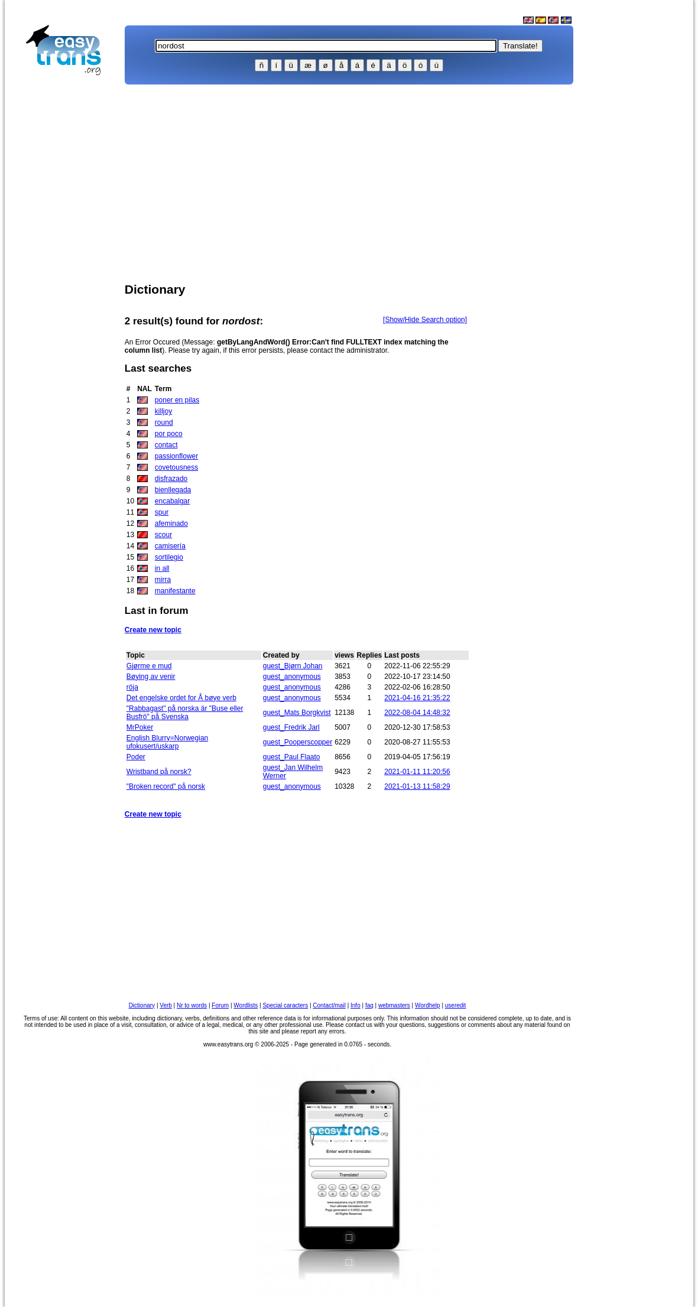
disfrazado (171, 478)
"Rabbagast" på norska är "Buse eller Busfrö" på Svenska (185, 712)
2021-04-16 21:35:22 (417, 698)
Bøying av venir (151, 676)
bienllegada (173, 490)
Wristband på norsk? (158, 772)
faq (369, 1005)
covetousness (176, 467)
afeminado (171, 523)
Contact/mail (329, 1005)
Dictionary (142, 1005)
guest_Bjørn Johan (293, 666)
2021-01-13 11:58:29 (417, 786)
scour (163, 535)
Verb (166, 1005)
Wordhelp (427, 1005)
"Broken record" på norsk (165, 786)
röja (132, 687)
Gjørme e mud (149, 666)
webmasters (394, 1005)
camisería (170, 546)
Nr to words (192, 1005)
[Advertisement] (68, 269)
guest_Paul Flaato (291, 757)
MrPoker (139, 727)
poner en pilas (177, 400)
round (164, 422)
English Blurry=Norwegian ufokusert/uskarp (167, 742)
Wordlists (245, 1005)
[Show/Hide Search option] (425, 320)
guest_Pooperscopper (297, 742)
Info (355, 1005)
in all (162, 568)
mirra (163, 580)
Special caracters (285, 1005)
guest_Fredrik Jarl (291, 727)
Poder (135, 757)
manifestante (175, 591)
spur (161, 512)
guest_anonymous (292, 676)
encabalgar (172, 501)
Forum (220, 1005)
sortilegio (169, 557)
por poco (169, 434)
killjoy (163, 411)
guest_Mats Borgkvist (297, 712)
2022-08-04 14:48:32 (417, 712)
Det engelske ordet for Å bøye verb (181, 698)
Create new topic (153, 630)
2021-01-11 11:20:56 (417, 772)
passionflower (176, 456)
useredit (455, 1005)
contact (166, 445)
